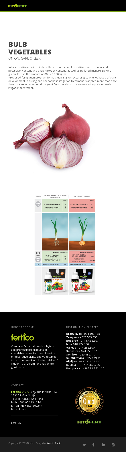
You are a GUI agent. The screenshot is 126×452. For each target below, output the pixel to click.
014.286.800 (87, 347)
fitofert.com (18, 409)
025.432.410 (88, 354)
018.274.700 (81, 344)
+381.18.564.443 (32, 398)
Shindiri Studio (53, 443)
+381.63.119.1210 (29, 402)
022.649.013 (94, 358)
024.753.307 (89, 351)
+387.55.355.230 (90, 361)
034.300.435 (92, 333)
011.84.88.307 (90, 340)
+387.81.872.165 (93, 368)
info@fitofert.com (31, 405)
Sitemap (16, 422)
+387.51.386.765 (89, 365)
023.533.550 (89, 337)
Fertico (27, 346)
